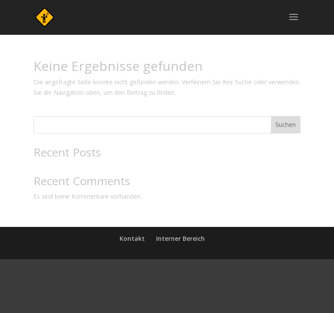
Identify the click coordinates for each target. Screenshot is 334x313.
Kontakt (132, 238)
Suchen (285, 124)
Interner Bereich (180, 238)
